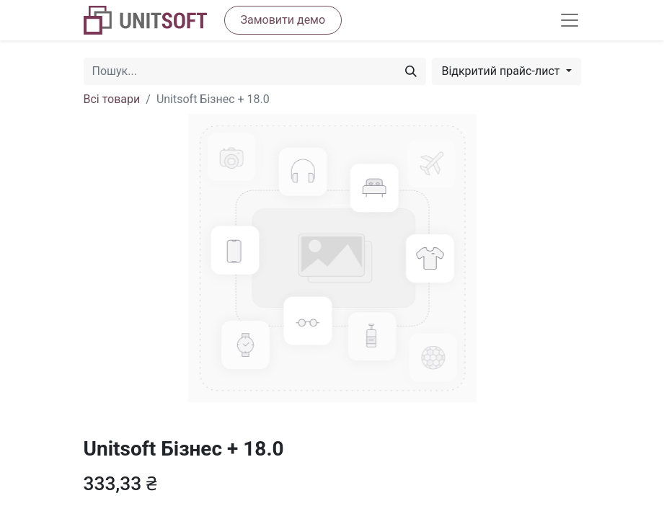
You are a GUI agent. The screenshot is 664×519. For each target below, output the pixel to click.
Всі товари (112, 99)
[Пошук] (411, 71)
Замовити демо (283, 20)
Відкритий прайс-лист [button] (501, 71)
